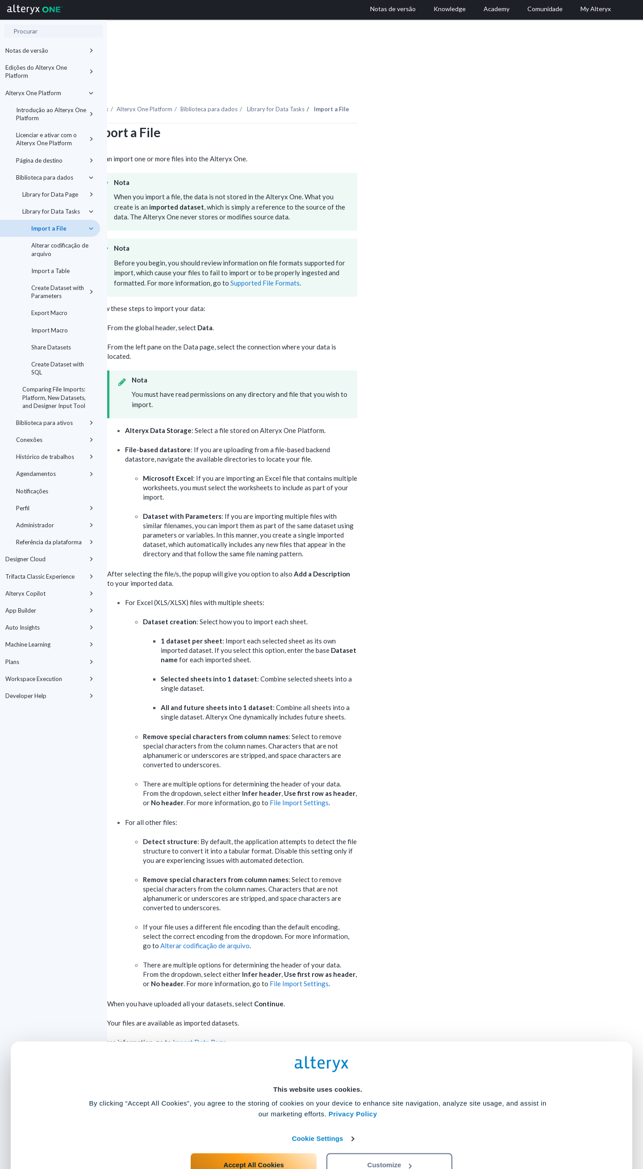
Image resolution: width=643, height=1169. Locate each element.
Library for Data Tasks (57, 211)
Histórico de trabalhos (54, 456)
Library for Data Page (57, 194)
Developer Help (49, 695)
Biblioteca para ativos (54, 422)
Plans (49, 661)
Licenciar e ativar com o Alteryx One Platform (54, 139)
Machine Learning (49, 644)
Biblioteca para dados (54, 177)
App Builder (49, 610)
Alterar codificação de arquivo (59, 249)
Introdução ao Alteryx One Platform (54, 114)
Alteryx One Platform (49, 93)
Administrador (54, 525)
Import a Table (50, 270)
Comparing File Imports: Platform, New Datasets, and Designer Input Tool (54, 397)
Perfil (54, 508)
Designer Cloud (49, 559)
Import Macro (49, 330)
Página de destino (54, 160)
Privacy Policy (353, 1078)
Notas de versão (49, 50)
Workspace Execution (49, 678)
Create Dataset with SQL (57, 368)
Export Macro (49, 312)
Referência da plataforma (54, 542)
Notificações (32, 491)
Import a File (62, 228)
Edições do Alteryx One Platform (49, 71)
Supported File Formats (372, 258)
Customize (389, 1129)
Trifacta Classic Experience (49, 576)
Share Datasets (51, 347)
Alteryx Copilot (49, 593)
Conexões (54, 439)
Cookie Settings (317, 1103)
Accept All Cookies (254, 1129)
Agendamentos (54, 473)
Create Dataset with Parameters (62, 291)
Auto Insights (49, 627)
